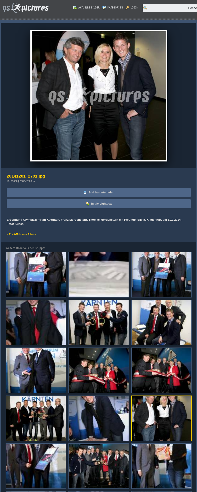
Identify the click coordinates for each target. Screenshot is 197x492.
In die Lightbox (99, 204)
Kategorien (112, 8)
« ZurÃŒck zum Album (21, 234)
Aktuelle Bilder (86, 8)
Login (131, 8)
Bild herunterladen (98, 193)
